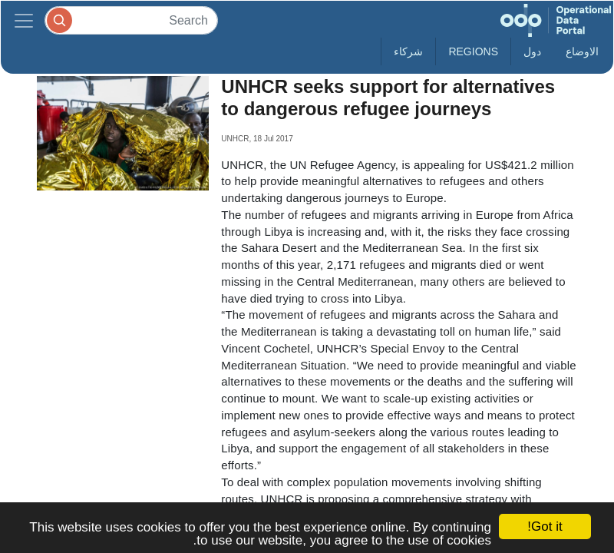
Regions (473, 51)
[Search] (131, 20)
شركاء (408, 51)
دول (532, 51)
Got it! (544, 526)
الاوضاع (582, 51)
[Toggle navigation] (24, 20)
